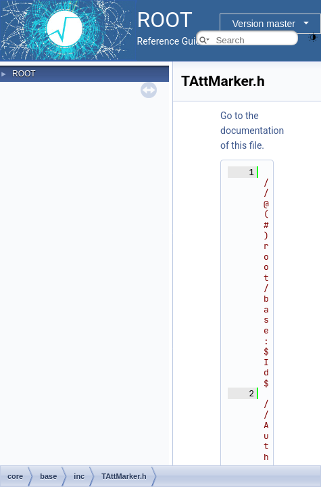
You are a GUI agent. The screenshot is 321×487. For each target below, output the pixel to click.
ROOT (24, 73)
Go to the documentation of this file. (252, 130)
